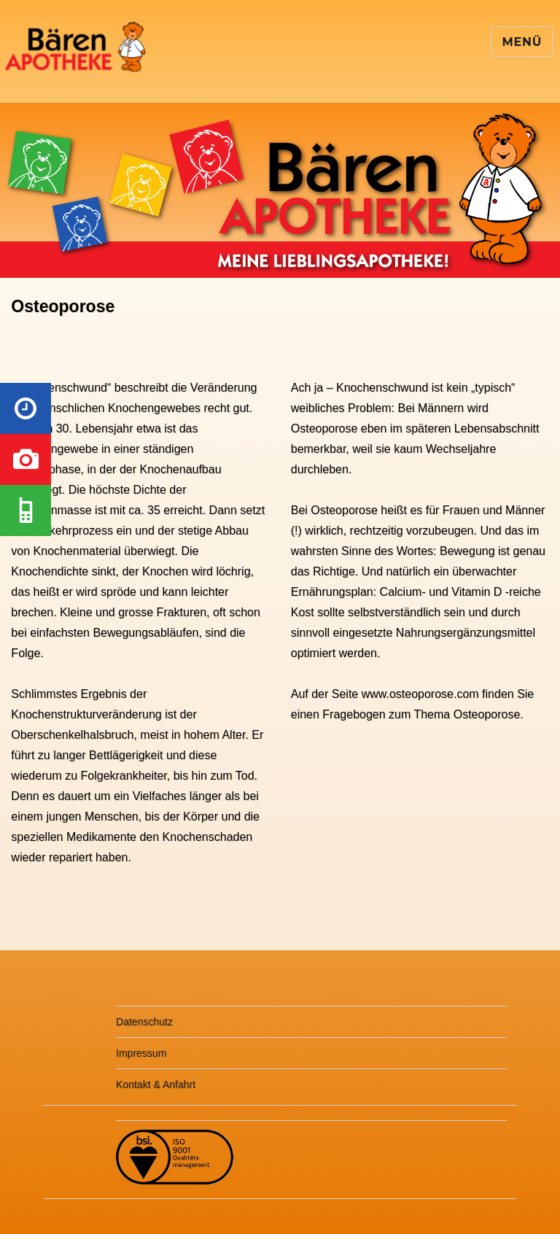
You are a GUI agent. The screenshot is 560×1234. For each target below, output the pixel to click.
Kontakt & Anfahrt (155, 1084)
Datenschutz (144, 1022)
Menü (522, 42)
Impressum (141, 1053)
